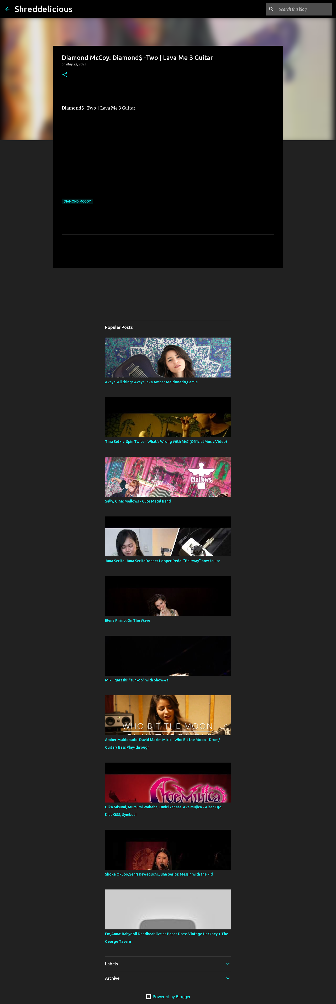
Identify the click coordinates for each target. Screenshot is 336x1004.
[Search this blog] (304, 9)
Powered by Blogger (168, 996)
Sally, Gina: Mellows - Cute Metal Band (140, 501)
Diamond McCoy (77, 201)
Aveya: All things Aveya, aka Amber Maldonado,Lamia (151, 382)
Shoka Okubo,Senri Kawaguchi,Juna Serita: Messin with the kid (159, 874)
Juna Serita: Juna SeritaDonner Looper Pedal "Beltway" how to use (162, 561)
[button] (65, 75)
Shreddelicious (43, 9)
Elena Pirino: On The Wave (127, 620)
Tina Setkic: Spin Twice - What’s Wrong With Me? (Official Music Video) (166, 441)
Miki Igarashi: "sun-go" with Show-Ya (137, 680)
